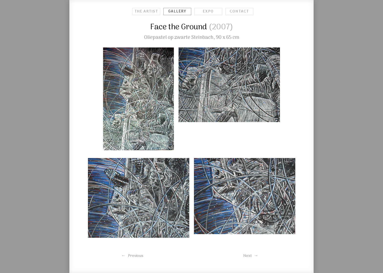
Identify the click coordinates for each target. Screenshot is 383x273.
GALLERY (177, 11)
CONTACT (239, 11)
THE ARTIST (146, 11)
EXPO (208, 11)
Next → (250, 256)
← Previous (132, 256)
